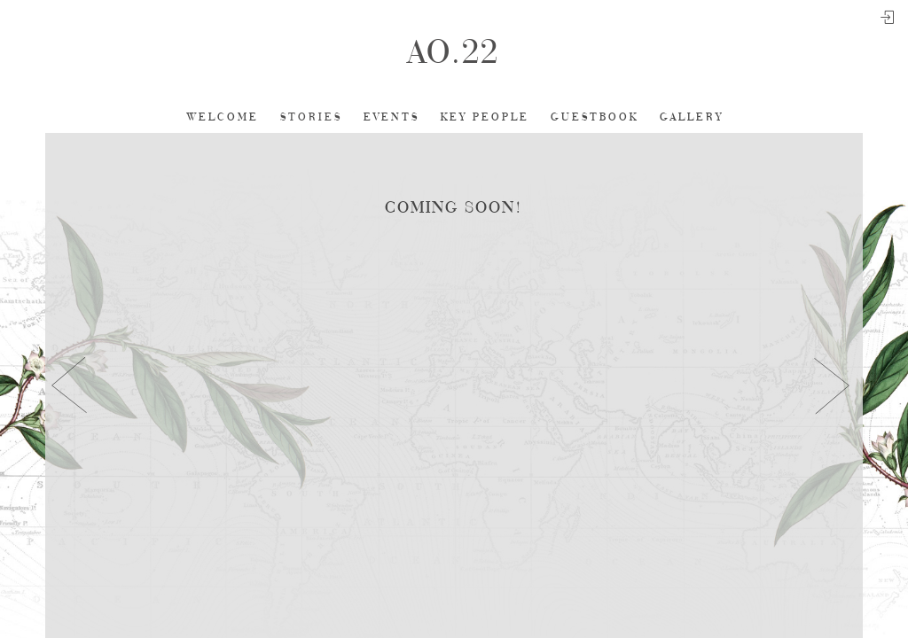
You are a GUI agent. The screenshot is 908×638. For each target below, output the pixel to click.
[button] (69, 385)
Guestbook (594, 117)
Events (391, 117)
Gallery (692, 117)
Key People (485, 117)
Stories (311, 117)
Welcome (223, 117)
